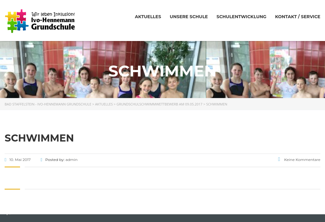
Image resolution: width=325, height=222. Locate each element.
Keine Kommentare (299, 159)
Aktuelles (148, 16)
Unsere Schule (189, 16)
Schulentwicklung (241, 16)
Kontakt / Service (297, 16)
